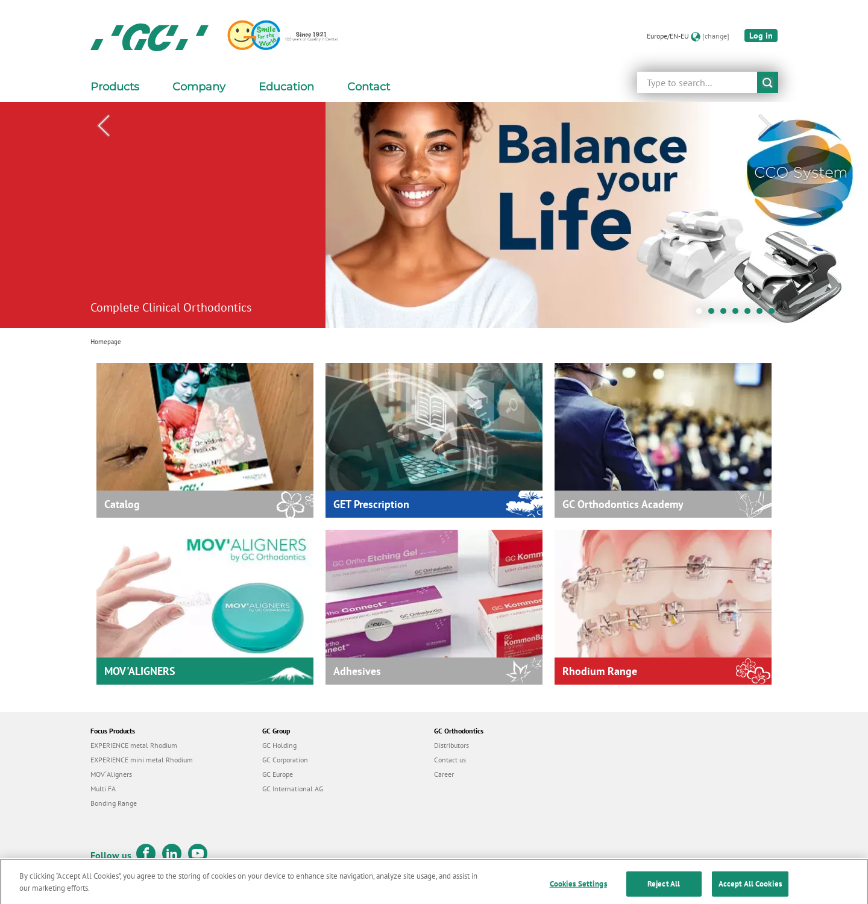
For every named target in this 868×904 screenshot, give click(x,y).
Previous (103, 126)
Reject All (663, 891)
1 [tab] (702, 314)
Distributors (451, 745)
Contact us (450, 759)
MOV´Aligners (111, 774)
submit (767, 82)
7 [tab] (775, 314)
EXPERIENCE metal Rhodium (133, 745)
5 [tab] (750, 314)
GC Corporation (285, 759)
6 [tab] (762, 314)
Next (765, 126)
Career (444, 774)
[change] (715, 35)
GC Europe (277, 774)
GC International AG (292, 788)
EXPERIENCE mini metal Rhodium (141, 759)
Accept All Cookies (750, 891)
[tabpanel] (434, 215)
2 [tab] (714, 314)
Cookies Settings (578, 891)
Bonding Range (113, 803)
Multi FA (103, 788)
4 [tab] (738, 314)
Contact (368, 86)
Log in (761, 35)
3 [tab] (726, 314)
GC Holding (279, 745)
